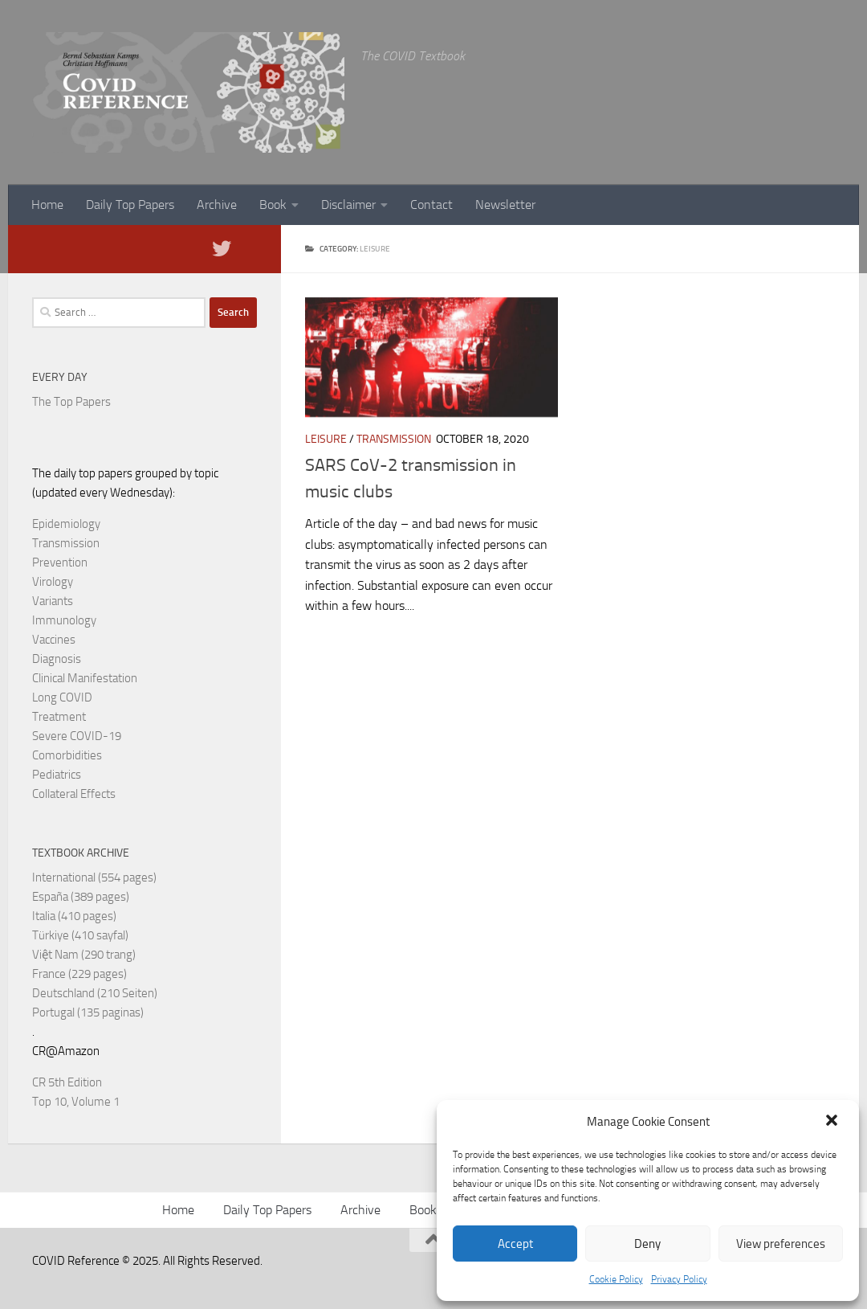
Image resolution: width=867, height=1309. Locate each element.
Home (47, 204)
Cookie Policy (616, 1279)
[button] (833, 1121)
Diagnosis (56, 659)
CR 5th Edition (67, 1082)
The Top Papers (71, 402)
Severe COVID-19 (76, 736)
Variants (52, 601)
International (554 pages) (94, 877)
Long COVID (62, 697)
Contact (431, 204)
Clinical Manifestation (84, 678)
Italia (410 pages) (74, 916)
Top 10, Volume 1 (76, 1101)
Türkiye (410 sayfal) (80, 935)
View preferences (780, 1244)
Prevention (60, 562)
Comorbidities (67, 755)
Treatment (59, 717)
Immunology (64, 620)
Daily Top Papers (130, 204)
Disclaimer (348, 204)
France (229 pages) (79, 974)
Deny (647, 1244)
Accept (515, 1244)
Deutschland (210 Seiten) (94, 993)
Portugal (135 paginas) (88, 1012)
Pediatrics (56, 774)
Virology (52, 582)
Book (273, 204)
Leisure (326, 439)
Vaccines (53, 639)
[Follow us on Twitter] (221, 248)
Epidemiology (66, 524)
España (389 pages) (80, 897)
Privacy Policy (679, 1279)
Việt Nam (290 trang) (84, 954)
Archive (217, 204)
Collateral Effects (74, 794)
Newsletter (505, 204)
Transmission (393, 439)
